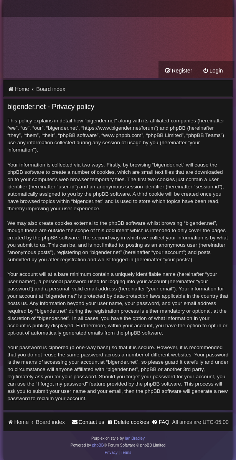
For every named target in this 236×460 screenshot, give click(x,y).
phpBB (98, 445)
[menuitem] (213, 71)
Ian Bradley (135, 438)
